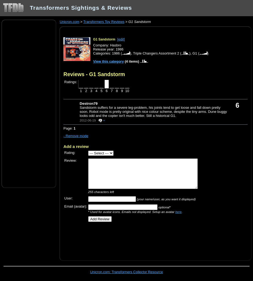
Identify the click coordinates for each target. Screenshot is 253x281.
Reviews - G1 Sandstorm (94, 74)
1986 (116, 53)
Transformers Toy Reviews (104, 22)
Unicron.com (69, 22)
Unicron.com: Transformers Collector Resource (126, 272)
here (178, 212)
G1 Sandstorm (104, 39)
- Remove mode (75, 136)
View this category (108, 61)
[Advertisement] (28, 103)
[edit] (121, 39)
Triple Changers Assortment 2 (156, 53)
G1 (195, 53)
